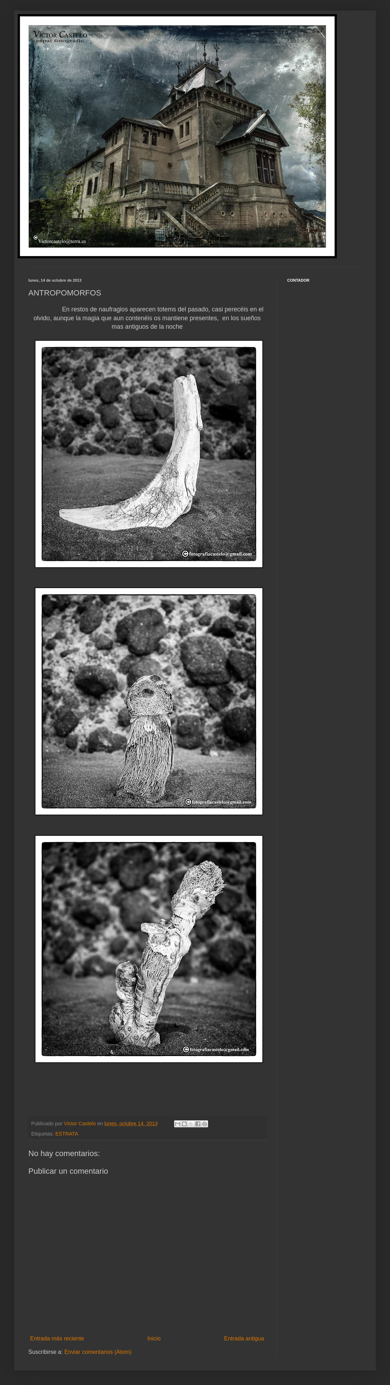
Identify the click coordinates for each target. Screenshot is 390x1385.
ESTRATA (66, 1134)
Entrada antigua (244, 1338)
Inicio (154, 1338)
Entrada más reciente (57, 1338)
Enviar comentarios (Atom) (97, 1352)
